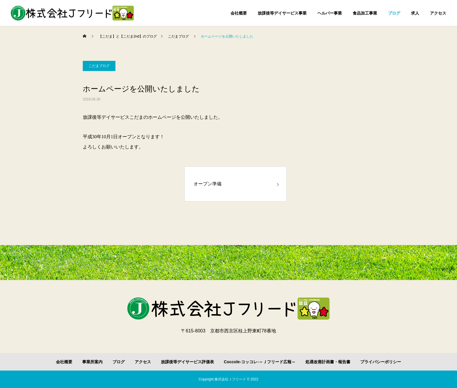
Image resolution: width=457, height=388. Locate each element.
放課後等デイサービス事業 (282, 13)
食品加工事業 (365, 13)
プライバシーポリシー (380, 361)
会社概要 (239, 13)
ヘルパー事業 (329, 13)
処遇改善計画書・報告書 (327, 361)
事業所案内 (92, 361)
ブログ (394, 13)
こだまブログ (99, 66)
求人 (415, 13)
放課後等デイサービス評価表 (187, 361)
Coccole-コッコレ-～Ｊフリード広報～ (260, 361)
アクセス (438, 13)
